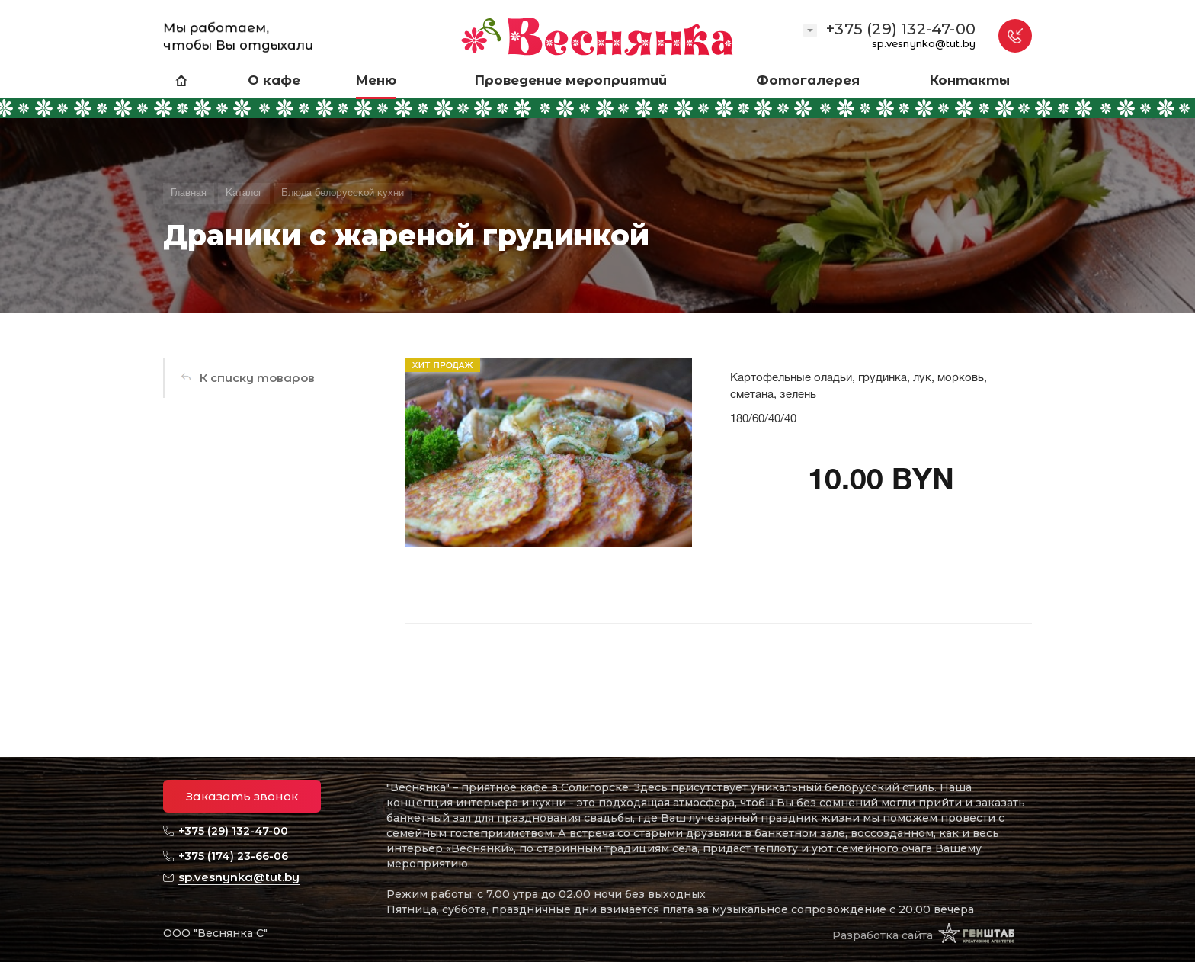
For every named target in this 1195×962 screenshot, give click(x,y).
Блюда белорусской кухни (342, 193)
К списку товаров (257, 377)
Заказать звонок (242, 796)
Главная (189, 193)
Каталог (244, 193)
